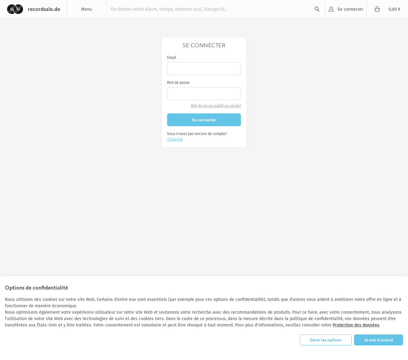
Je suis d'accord (378, 340)
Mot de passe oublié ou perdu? (216, 106)
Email (171, 57)
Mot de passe (178, 82)
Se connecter (350, 9)
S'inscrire (175, 139)
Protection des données (356, 325)
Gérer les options (326, 340)
